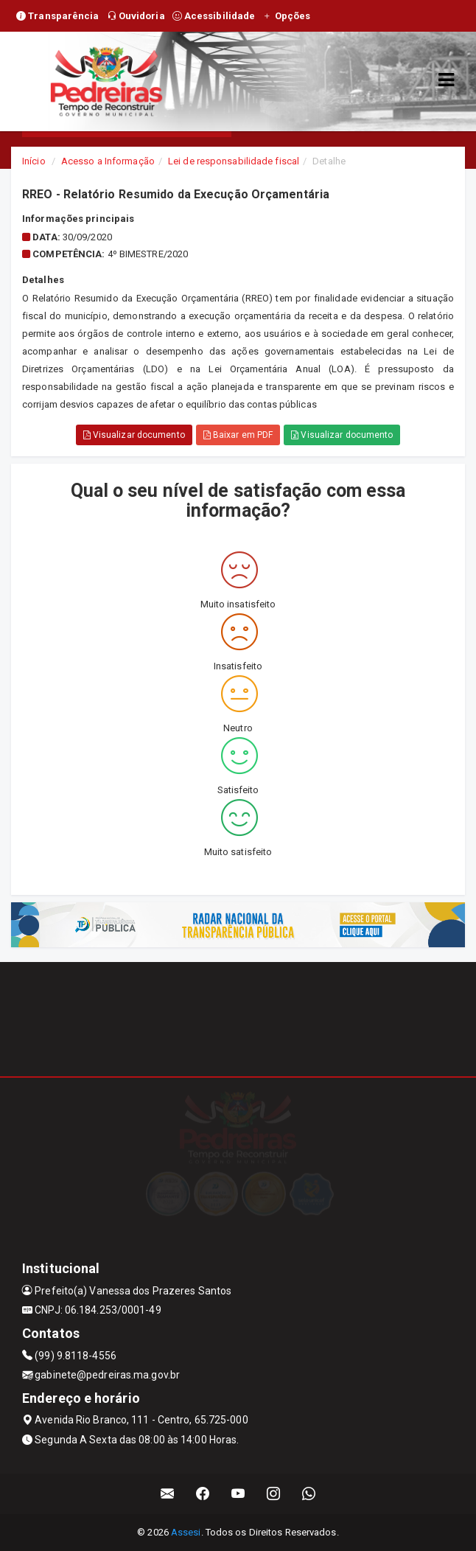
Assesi (186, 1532)
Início (34, 161)
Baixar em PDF (238, 435)
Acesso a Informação (108, 161)
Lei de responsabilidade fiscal (233, 161)
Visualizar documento (134, 435)
